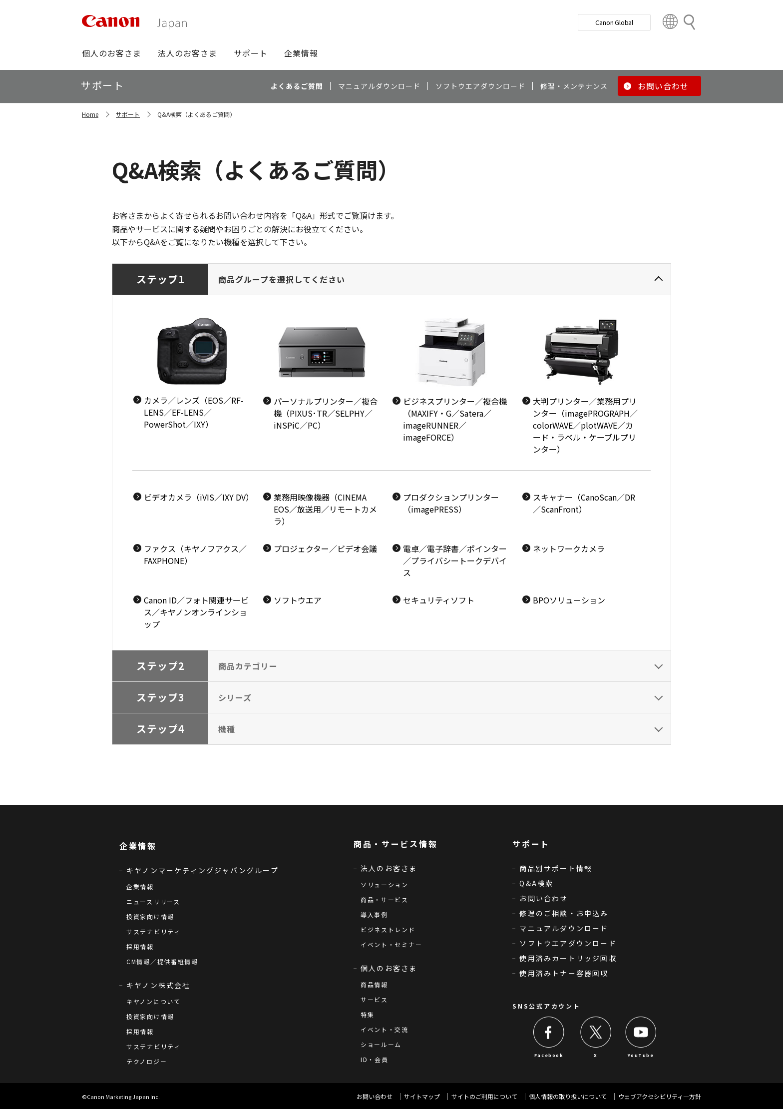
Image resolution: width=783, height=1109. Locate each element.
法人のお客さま (389, 868)
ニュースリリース (153, 901)
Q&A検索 (536, 883)
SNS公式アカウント (546, 1006)
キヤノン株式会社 (158, 985)
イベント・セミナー (391, 944)
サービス (374, 999)
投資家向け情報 (150, 916)
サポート (128, 114)
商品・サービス (384, 899)
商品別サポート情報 (555, 868)
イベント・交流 (384, 1029)
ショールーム (381, 1044)
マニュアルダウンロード (563, 928)
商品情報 (374, 984)
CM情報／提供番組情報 (162, 961)
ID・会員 (375, 1059)
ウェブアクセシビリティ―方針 (659, 1096)
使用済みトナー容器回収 (563, 973)
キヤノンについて (153, 1001)
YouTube (641, 1055)
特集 (367, 1014)
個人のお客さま (389, 968)
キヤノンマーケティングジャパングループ (202, 870)
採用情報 (140, 946)
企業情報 (140, 886)
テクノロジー (146, 1061)
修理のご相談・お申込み (563, 913)
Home (90, 114)
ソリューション (384, 884)
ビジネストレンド (388, 929)
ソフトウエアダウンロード (567, 943)
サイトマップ (422, 1096)
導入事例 (374, 914)
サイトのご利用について (484, 1096)
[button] (111, 53)
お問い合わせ (543, 898)
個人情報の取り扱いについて (568, 1096)
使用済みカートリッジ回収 (567, 958)
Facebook (549, 1055)
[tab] (391, 456)
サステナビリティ (153, 931)
